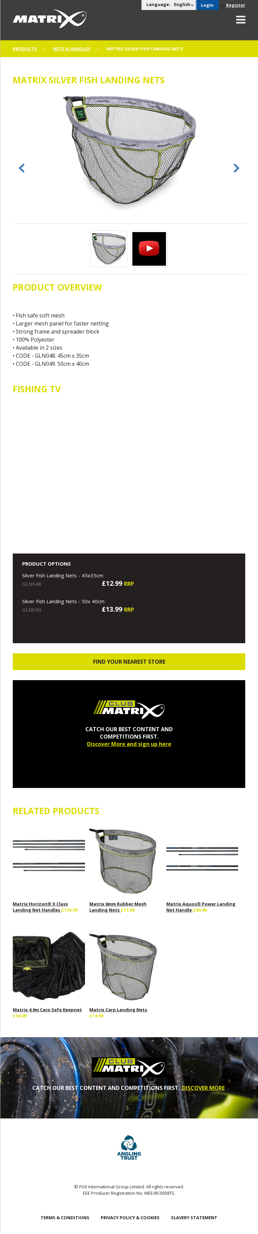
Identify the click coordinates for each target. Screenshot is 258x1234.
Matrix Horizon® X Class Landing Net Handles (40, 907)
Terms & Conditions (65, 1218)
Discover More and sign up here (129, 744)
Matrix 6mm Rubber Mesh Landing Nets (117, 907)
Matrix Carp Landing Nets (118, 1010)
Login (207, 5)
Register (235, 5)
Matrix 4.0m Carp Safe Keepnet (47, 1010)
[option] (129, 152)
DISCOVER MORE (203, 1088)
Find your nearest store (129, 661)
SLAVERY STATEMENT (194, 1218)
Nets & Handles (71, 49)
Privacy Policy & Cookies (130, 1218)
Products (25, 49)
